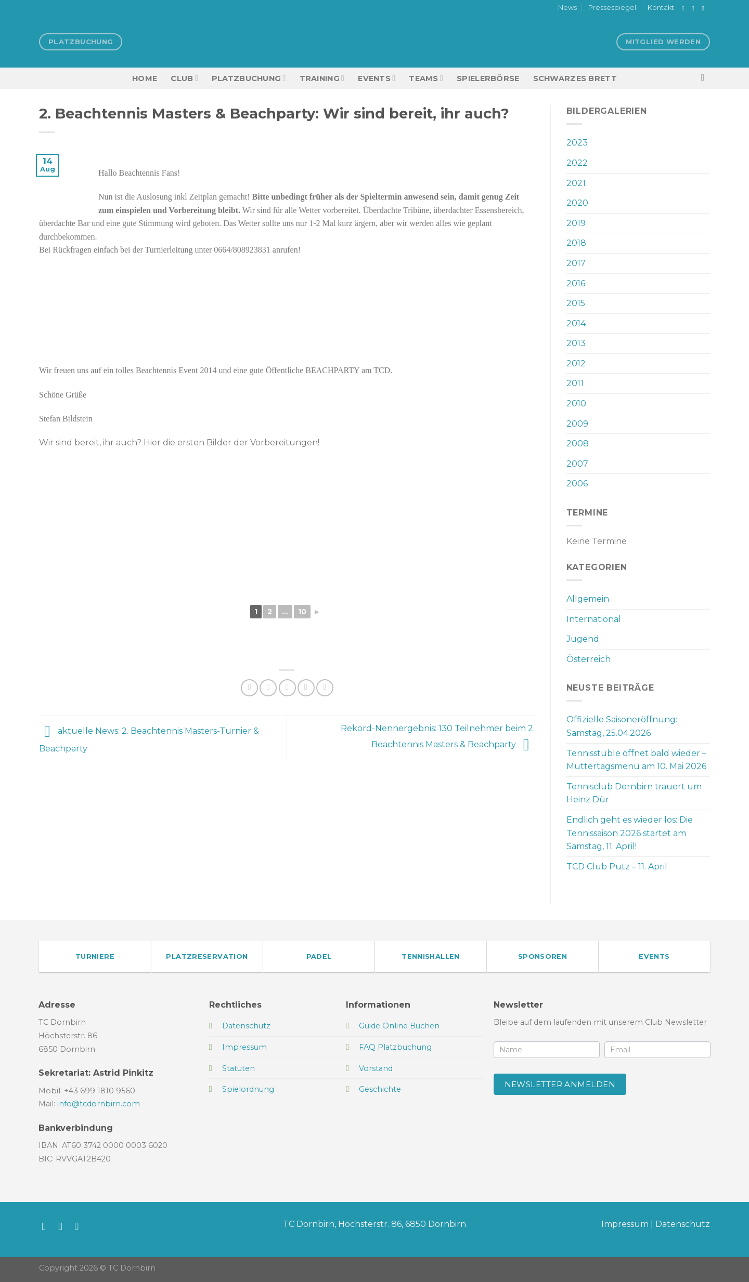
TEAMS (426, 78)
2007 (577, 464)
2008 (577, 443)
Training (322, 78)
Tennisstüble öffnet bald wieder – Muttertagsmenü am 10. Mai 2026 (636, 760)
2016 (575, 283)
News (567, 7)
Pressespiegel (612, 7)
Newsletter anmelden (560, 1084)
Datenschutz (682, 1224)
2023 (577, 143)
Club (184, 78)
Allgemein (587, 599)
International (593, 619)
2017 (576, 263)
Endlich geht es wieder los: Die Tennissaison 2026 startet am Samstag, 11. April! (629, 833)
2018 (576, 243)
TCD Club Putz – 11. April (616, 866)
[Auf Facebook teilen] (249, 687)
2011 (575, 383)
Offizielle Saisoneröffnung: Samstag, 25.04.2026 (621, 726)
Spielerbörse (488, 78)
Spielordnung (248, 1089)
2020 (577, 203)
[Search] (705, 78)
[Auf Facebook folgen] (685, 8)
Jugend (582, 639)
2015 (575, 303)
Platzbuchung (249, 78)
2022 (577, 163)
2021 (576, 183)
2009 (577, 424)
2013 (576, 343)
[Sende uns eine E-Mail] (705, 8)
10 (302, 611)
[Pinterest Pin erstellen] (306, 687)
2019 (576, 223)
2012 (576, 363)
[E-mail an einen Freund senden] (287, 687)
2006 (577, 483)
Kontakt (661, 7)
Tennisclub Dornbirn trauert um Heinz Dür (634, 793)
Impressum (625, 1224)
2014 (576, 323)
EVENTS (376, 78)
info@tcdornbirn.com (98, 1103)
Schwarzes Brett (575, 78)
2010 (576, 403)
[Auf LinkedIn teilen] (324, 687)
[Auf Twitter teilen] (268, 687)
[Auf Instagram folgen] (695, 8)
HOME (144, 78)
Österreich (588, 659)
